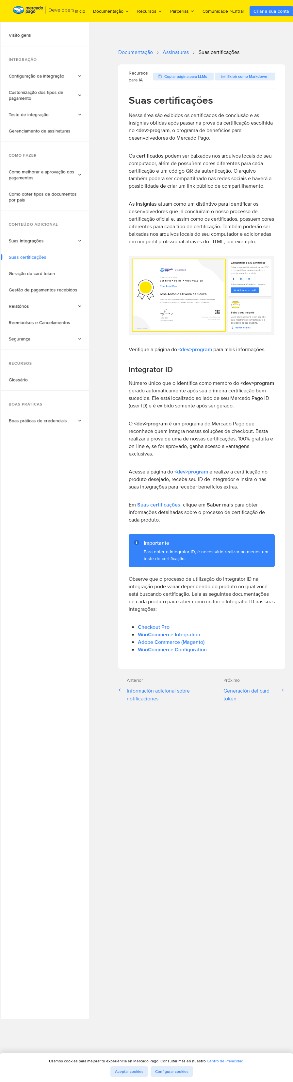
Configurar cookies (171, 1071)
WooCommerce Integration (169, 634)
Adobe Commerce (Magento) (171, 642)
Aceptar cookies (129, 1071)
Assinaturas (176, 52)
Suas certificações (158, 504)
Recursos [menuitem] (149, 11)
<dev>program (195, 349)
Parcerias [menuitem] (182, 11)
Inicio (80, 11)
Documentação (135, 52)
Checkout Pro (154, 627)
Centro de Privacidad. (225, 1061)
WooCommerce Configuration (172, 649)
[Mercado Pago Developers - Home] (44, 11)
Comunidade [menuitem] (218, 11)
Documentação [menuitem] (111, 11)
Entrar (238, 11)
